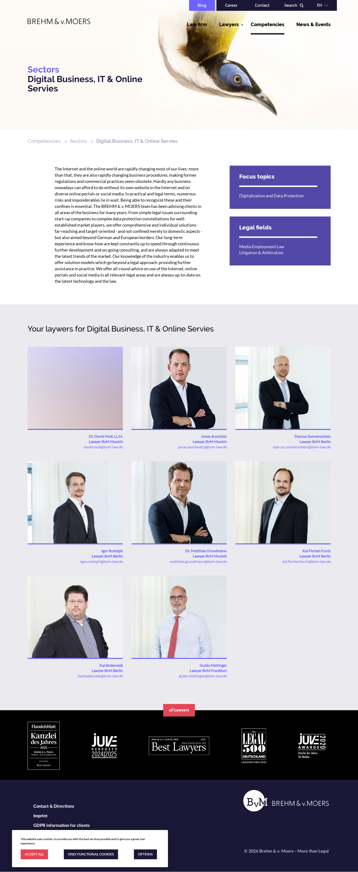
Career (231, 5)
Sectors (78, 141)
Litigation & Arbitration (261, 252)
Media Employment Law (261, 246)
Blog (202, 5)
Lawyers (229, 24)
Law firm (197, 24)
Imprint (40, 816)
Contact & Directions (53, 806)
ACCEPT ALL (34, 854)
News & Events (313, 24)
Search (290, 5)
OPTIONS (145, 854)
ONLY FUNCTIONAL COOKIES (91, 854)
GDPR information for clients (61, 826)
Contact (262, 5)
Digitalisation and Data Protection (271, 195)
